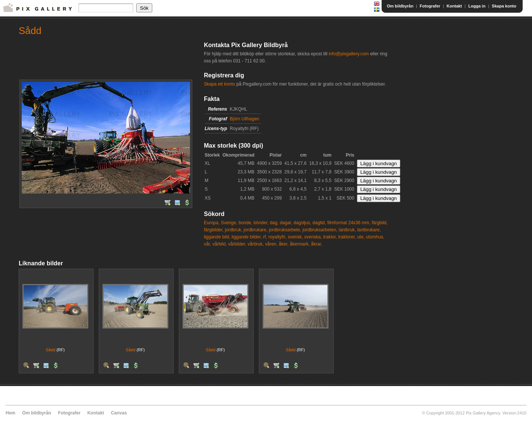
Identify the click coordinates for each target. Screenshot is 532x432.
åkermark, (300, 244)
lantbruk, (347, 229)
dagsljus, (302, 222)
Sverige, (229, 222)
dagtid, (319, 222)
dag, (274, 222)
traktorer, (347, 237)
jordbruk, (233, 229)
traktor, (330, 237)
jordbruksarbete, (285, 229)
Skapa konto (504, 6)
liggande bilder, (247, 237)
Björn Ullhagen (244, 118)
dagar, (286, 222)
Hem (10, 413)
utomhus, (375, 237)
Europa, (212, 222)
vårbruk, (256, 244)
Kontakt (454, 6)
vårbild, (220, 244)
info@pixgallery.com (348, 53)
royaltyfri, (277, 237)
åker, (283, 244)
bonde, (246, 222)
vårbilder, (237, 244)
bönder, (261, 222)
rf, (265, 237)
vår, (207, 244)
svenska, (313, 237)
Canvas (119, 413)
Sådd (50, 350)
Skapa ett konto (219, 84)
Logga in (477, 6)
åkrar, (316, 244)
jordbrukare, (255, 229)
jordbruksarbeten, (320, 229)
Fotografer (430, 6)
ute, (361, 237)
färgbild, (380, 222)
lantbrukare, (369, 229)
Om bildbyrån (400, 6)
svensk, (295, 237)
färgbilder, (214, 229)
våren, (271, 244)
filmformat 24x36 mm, (348, 222)
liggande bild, (217, 237)
